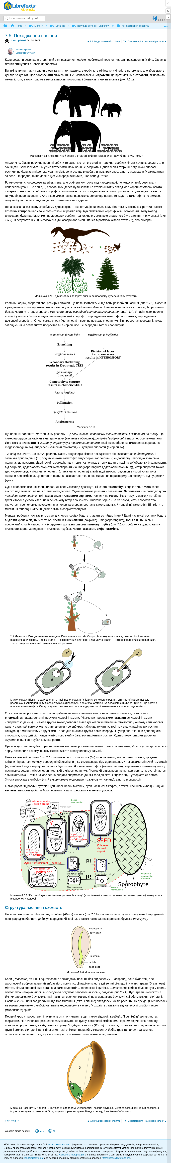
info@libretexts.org (34, 1158)
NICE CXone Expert (59, 1144)
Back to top (10, 1120)
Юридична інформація (71, 1154)
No (54, 1131)
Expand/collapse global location (166, 25)
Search (7, 18)
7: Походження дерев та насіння (137, 25)
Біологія (36, 25)
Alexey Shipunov (23, 49)
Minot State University (25, 53)
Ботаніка (58, 25)
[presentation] (130, 79)
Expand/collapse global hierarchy (7, 26)
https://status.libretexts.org (116, 1158)
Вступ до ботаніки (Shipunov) (91, 25)
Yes (42, 1131)
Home (17, 25)
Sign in (161, 19)
